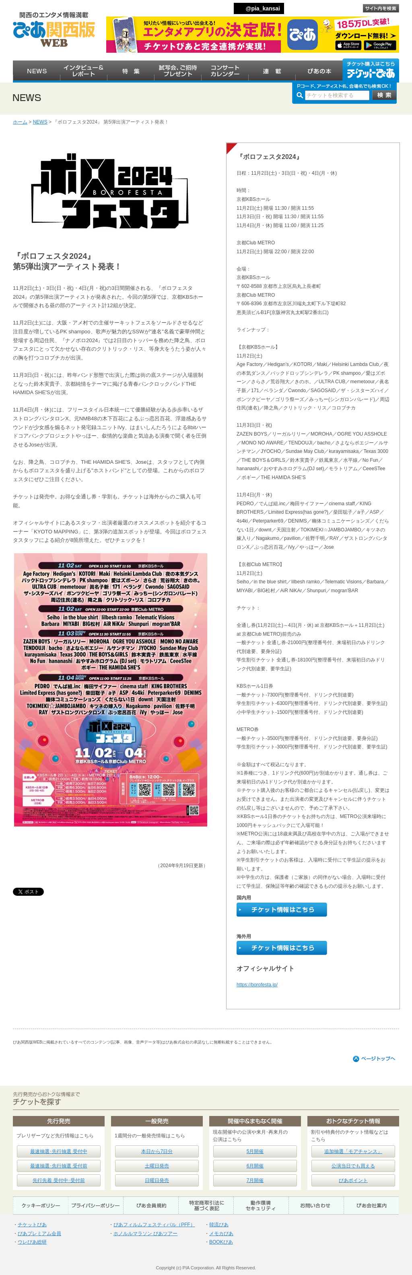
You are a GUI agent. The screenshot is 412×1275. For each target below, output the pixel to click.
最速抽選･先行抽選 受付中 (58, 1151)
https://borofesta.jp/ (257, 985)
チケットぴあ (32, 1224)
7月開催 (255, 1180)
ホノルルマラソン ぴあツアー (145, 1233)
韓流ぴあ (219, 1224)
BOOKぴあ (221, 1242)
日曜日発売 (157, 1180)
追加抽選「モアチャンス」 (353, 1151)
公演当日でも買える (353, 1166)
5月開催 (255, 1151)
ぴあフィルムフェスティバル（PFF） (154, 1224)
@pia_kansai (263, 8)
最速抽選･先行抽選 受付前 (58, 1166)
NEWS (40, 122)
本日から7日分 (157, 1151)
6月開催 (255, 1166)
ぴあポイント (353, 1180)
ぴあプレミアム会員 (39, 1233)
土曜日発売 (157, 1166)
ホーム (20, 122)
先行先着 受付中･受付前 (58, 1180)
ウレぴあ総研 (32, 1242)
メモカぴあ (221, 1233)
